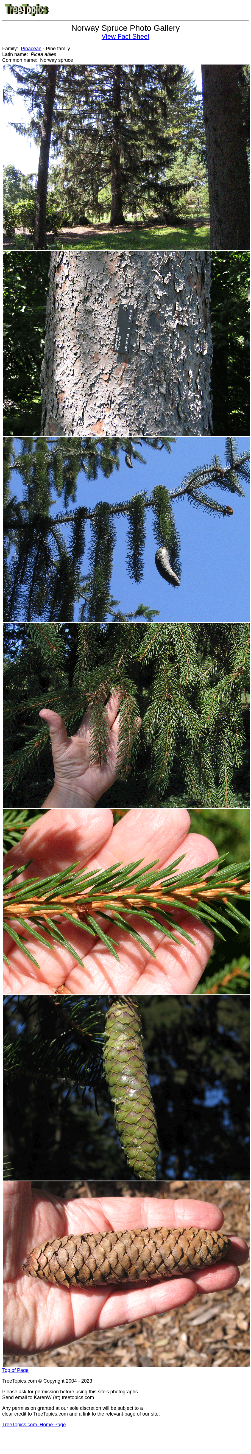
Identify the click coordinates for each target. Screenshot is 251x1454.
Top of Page (15, 1370)
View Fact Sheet (125, 36)
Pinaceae (31, 48)
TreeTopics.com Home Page (34, 1424)
